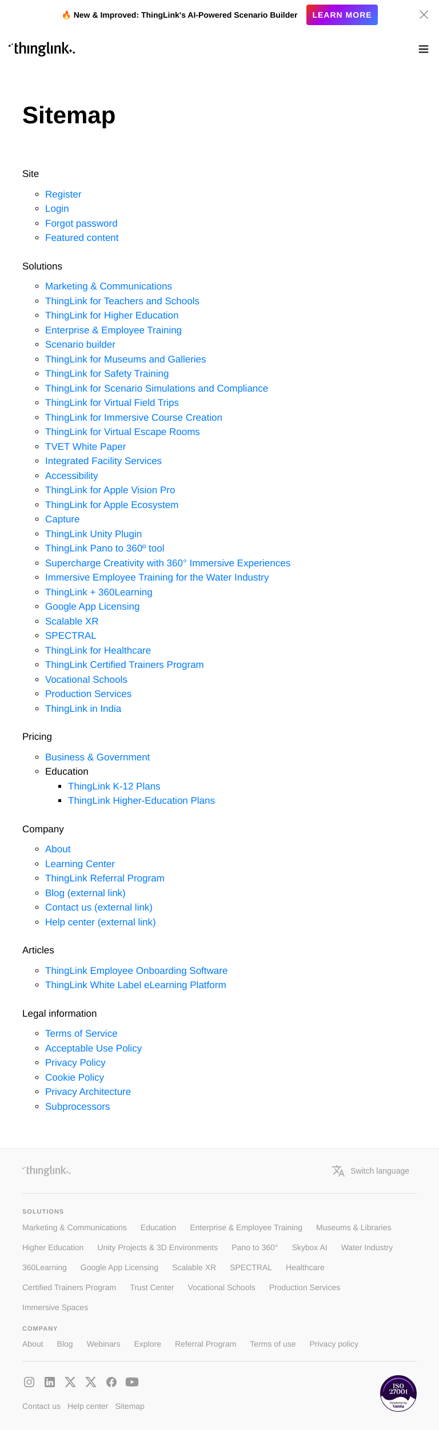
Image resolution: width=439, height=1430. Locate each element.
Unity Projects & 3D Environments (157, 1247)
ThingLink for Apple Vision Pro (110, 490)
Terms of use (273, 1343)
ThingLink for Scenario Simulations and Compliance (156, 388)
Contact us (41, 1406)
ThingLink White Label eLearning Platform (135, 985)
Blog (65, 1343)
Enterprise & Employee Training (113, 330)
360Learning (44, 1267)
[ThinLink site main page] (42, 49)
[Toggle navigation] (423, 49)
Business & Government (97, 757)
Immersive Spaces (55, 1307)
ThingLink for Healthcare (98, 650)
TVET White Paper (85, 446)
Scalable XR (72, 621)
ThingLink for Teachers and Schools (122, 301)
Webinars (104, 1343)
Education (158, 1227)
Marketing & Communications (108, 286)
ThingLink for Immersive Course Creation (133, 417)
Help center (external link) (100, 922)
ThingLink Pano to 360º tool (104, 548)
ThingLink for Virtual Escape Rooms (122, 431)
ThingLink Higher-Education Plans (141, 800)
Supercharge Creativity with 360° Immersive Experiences (167, 563)
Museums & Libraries (354, 1227)
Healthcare (305, 1267)
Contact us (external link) (99, 907)
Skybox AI (309, 1247)
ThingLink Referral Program (105, 878)
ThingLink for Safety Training (107, 373)
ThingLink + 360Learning (99, 592)
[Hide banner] (424, 15)
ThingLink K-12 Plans (114, 786)
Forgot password (81, 223)
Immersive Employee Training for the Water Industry (157, 577)
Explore (147, 1343)
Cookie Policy (74, 1077)
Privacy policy (334, 1343)
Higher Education (52, 1247)
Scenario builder (80, 344)
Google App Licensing (92, 606)
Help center (88, 1406)
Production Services (88, 693)
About (57, 849)
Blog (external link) (85, 893)
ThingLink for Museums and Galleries (125, 359)
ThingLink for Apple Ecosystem (111, 505)
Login (57, 208)
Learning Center (80, 864)
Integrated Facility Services (103, 461)
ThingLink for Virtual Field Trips (112, 402)
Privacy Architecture (88, 1091)
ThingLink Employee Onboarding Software (136, 970)
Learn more (342, 14)
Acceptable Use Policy (93, 1048)
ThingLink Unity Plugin (93, 534)
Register (63, 194)
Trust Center (152, 1287)
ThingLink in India (83, 708)
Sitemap (130, 1406)
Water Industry (367, 1247)
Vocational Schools (86, 679)
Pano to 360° (255, 1247)
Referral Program (205, 1343)
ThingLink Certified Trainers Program (124, 664)
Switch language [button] (370, 1171)
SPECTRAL (71, 635)
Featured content (82, 237)
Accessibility (71, 475)
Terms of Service (81, 1033)
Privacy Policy (75, 1062)
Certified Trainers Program (69, 1287)
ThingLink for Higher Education (111, 315)
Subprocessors (77, 1106)
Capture (62, 519)
